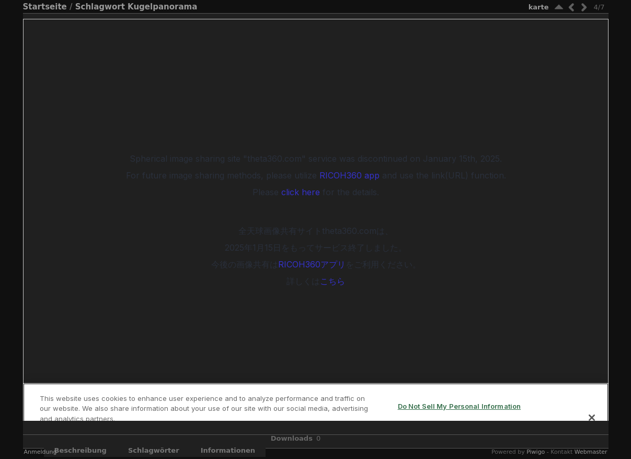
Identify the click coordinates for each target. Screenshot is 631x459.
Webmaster (591, 452)
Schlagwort (100, 7)
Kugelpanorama (162, 7)
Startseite (45, 7)
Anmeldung (40, 452)
